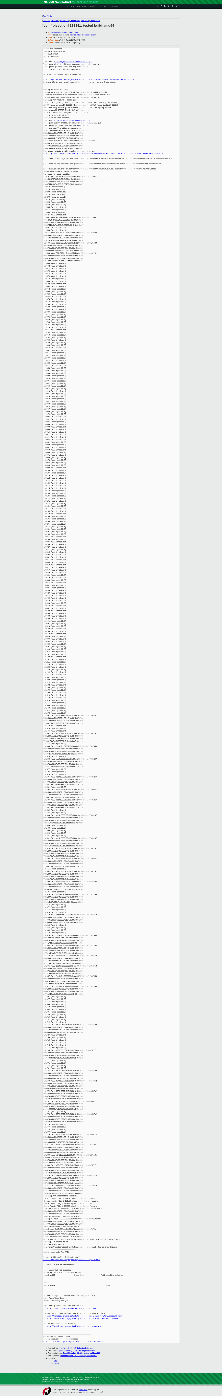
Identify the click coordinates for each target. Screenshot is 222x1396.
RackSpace (83, 1390)
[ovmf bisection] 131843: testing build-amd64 (77, 1351)
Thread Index (95, 21)
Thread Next (75, 21)
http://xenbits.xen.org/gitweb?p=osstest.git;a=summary (74, 1326)
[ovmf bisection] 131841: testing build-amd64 (77, 1348)
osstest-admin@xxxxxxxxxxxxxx (83, 35)
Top (44, 16)
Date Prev (46, 21)
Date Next (55, 21)
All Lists (50, 16)
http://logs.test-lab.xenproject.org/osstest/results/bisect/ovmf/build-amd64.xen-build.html (89, 79)
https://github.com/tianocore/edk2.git (73, 61)
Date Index (85, 21)
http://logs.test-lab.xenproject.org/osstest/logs (71, 1308)
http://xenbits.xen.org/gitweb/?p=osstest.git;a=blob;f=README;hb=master (82, 1318)
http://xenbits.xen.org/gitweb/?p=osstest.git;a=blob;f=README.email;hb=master (85, 1316)
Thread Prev (64, 21)
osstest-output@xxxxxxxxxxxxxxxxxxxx (65, 32)
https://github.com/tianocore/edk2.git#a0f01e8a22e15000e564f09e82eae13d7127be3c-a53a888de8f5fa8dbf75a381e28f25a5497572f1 (103, 153)
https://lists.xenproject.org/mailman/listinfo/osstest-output (73, 1341)
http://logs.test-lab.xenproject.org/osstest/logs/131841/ (71, 1260)
